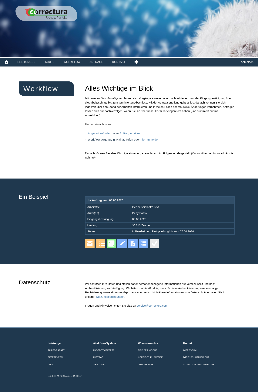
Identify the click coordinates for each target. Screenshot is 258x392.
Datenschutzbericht (196, 357)
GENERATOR (145, 364)
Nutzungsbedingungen (110, 296)
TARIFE (49, 61)
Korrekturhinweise (150, 357)
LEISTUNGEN (26, 61)
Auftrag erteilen (130, 133)
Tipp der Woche (147, 350)
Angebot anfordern (100, 133)
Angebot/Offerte (103, 350)
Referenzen (55, 357)
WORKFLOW (71, 61)
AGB (50, 364)
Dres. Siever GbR (205, 364)
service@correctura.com (152, 305)
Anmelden (247, 61)
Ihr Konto (99, 364)
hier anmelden (150, 139)
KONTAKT (119, 61)
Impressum (190, 350)
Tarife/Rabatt (56, 350)
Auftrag (98, 357)
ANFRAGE (96, 61)
